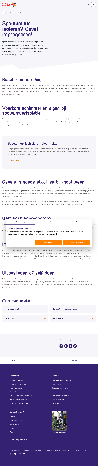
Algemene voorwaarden (62, 450)
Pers (11, 432)
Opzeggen (76, 450)
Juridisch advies (15, 392)
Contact (12, 417)
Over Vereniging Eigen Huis (61, 380)
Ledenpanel (14, 436)
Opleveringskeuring (16, 380)
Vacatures (55, 403)
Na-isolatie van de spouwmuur (72, 309)
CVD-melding (48, 450)
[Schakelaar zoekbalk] (83, 4)
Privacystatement (15, 450)
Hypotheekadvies (16, 388)
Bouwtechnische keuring (18, 384)
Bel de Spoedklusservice (18, 399)
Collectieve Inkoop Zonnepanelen (21, 396)
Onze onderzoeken (58, 392)
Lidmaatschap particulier (60, 396)
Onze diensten (57, 384)
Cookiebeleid (27, 450)
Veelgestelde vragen (17, 420)
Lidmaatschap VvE (58, 399)
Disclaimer (38, 450)
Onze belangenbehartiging (61, 388)
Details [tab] (49, 222)
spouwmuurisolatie (20, 119)
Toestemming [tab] (20, 222)
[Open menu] (93, 4)
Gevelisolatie (72, 318)
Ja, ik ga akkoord (77, 242)
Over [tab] (77, 222)
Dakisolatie (25, 318)
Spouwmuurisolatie (25, 309)
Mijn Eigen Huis (15, 424)
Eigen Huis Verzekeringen (19, 403)
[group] (88, 4)
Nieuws (12, 428)
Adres (84, 450)
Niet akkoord (48, 242)
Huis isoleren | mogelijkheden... (14, 13)
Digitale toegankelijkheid (18, 440)
